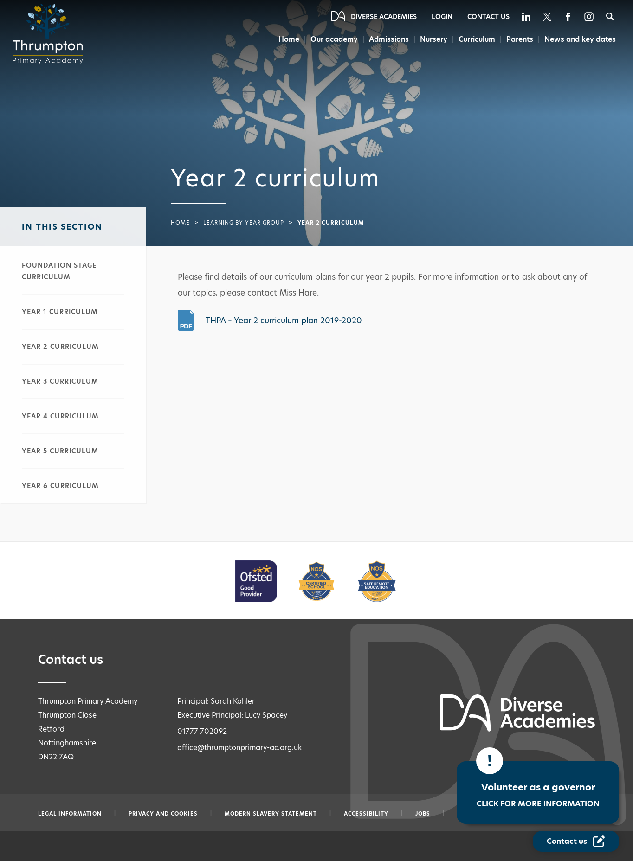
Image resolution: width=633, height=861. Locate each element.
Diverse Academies (384, 16)
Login (442, 16)
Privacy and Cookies (163, 813)
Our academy (330, 39)
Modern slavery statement (271, 813)
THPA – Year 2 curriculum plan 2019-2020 (284, 320)
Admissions (386, 39)
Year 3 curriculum (60, 381)
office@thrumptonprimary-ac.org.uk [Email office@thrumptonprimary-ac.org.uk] (239, 747)
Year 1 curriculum (60, 311)
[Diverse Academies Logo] (51, 34)
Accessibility (366, 813)
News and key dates (580, 39)
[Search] (610, 16)
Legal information (70, 813)
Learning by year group (243, 222)
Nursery (431, 39)
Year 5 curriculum (60, 451)
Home (284, 39)
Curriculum (475, 39)
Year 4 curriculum (60, 416)
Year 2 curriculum (60, 346)
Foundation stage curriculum (59, 271)
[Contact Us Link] (576, 841)
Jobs (422, 813)
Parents (519, 39)
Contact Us (488, 16)
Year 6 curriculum (60, 485)
